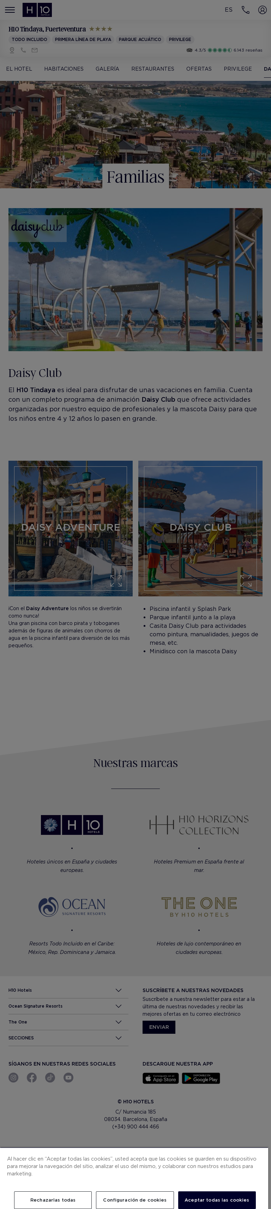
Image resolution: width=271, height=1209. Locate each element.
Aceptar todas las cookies (217, 1200)
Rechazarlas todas (53, 1200)
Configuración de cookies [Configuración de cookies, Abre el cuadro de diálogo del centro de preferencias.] (135, 1200)
